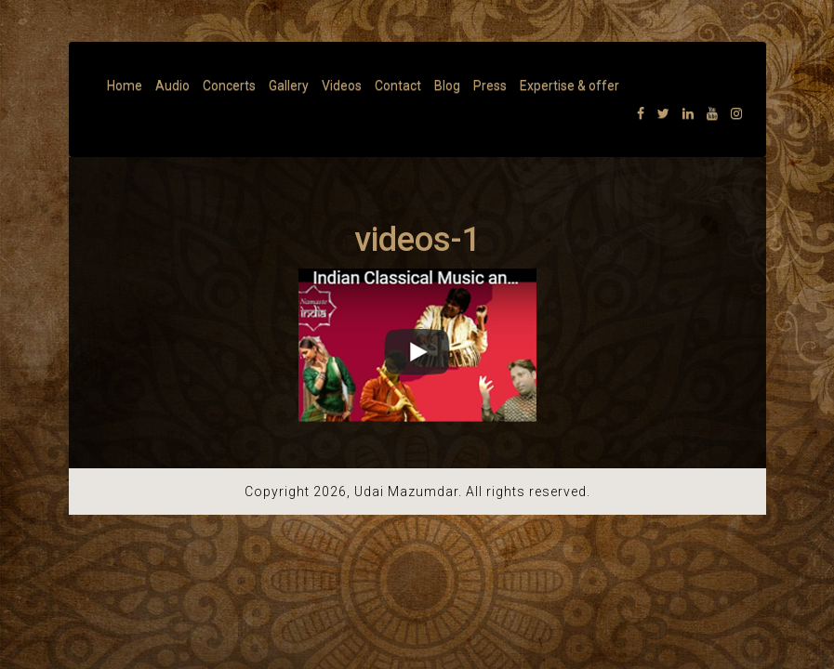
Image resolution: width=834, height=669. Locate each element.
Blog (447, 85)
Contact (398, 85)
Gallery (289, 85)
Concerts (229, 85)
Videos (342, 85)
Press (490, 85)
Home (124, 85)
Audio (172, 85)
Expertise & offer (569, 85)
